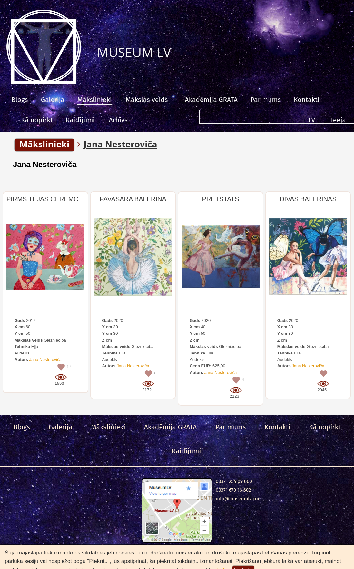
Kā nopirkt (37, 120)
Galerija (52, 99)
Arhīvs (118, 120)
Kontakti (307, 99)
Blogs (19, 99)
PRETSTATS (220, 199)
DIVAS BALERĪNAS (308, 199)
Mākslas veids (147, 99)
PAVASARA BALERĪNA (133, 199)
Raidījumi (80, 120)
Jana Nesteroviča (44, 164)
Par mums (266, 99)
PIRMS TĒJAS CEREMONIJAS (51, 199)
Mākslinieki (94, 99)
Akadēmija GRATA (211, 99)
